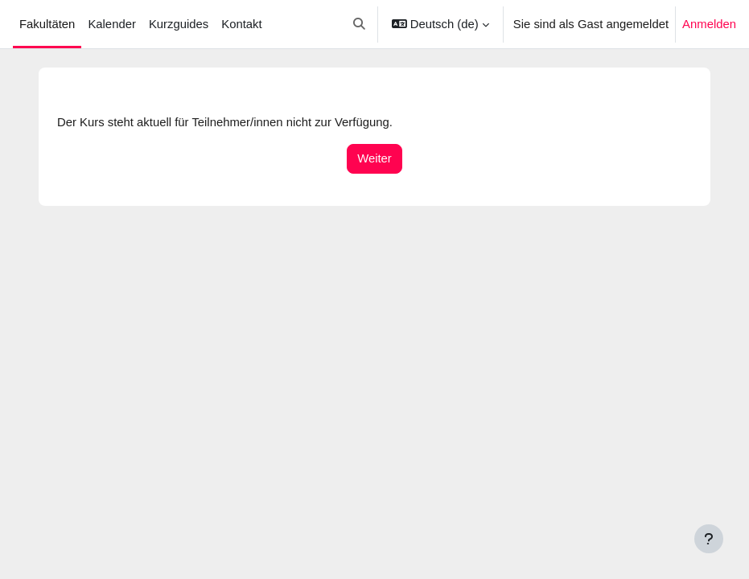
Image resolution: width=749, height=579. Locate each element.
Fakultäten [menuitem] (47, 24)
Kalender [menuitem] (111, 24)
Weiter (374, 158)
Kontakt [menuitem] (241, 24)
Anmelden (709, 24)
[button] (360, 24)
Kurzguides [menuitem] (178, 24)
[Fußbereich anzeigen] (708, 538)
